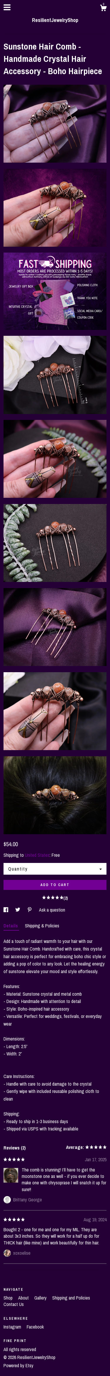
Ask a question (52, 910)
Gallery (41, 1298)
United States (37, 855)
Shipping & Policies (42, 925)
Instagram (13, 1327)
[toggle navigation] (7, 7)
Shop (9, 1298)
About (24, 1298)
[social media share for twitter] (18, 910)
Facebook (35, 1327)
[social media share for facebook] (6, 910)
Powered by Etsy (18, 1365)
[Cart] (103, 8)
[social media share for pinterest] (30, 910)
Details (11, 925)
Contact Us (14, 1304)
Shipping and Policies (71, 1298)
